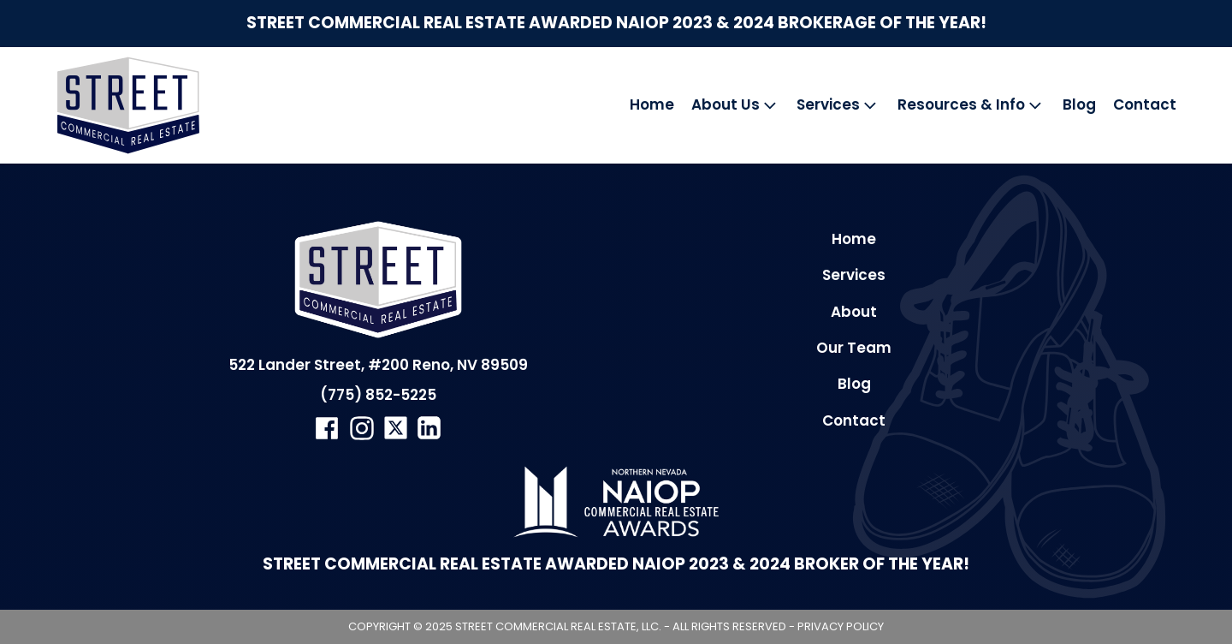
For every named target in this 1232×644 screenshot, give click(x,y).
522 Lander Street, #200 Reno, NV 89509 (378, 365)
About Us (735, 105)
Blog (1079, 104)
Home (652, 104)
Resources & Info (971, 105)
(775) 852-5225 (378, 395)
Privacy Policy (840, 626)
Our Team (853, 347)
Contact (1144, 104)
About (854, 311)
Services (838, 105)
